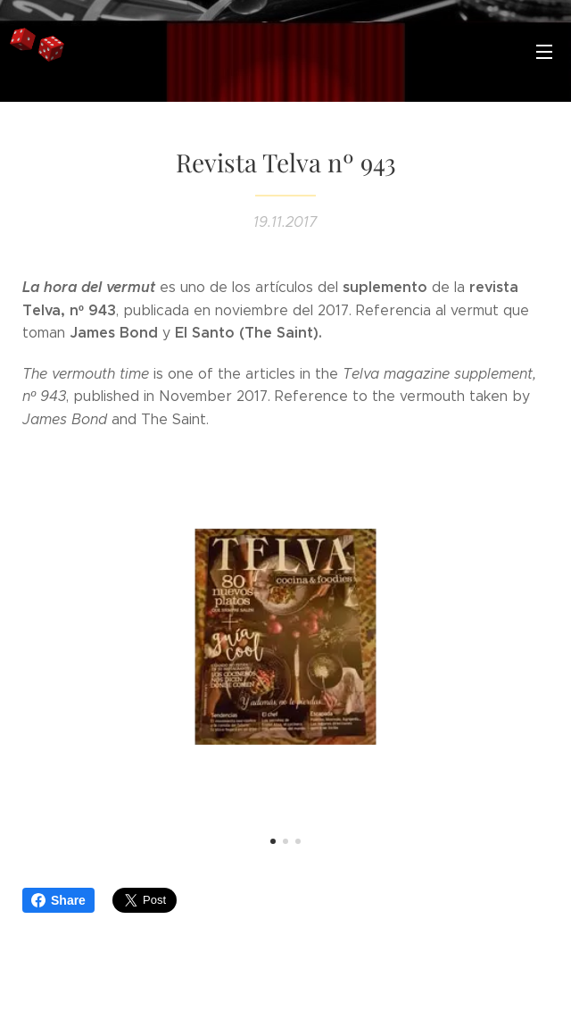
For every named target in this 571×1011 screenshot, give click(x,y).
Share (58, 900)
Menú (544, 52)
